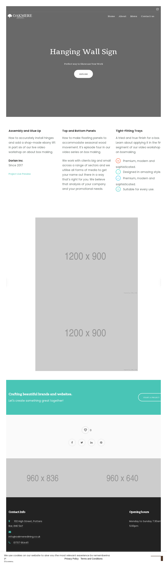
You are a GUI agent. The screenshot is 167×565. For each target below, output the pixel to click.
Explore (83, 74)
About (122, 16)
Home (111, 16)
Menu (133, 16)
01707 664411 (21, 542)
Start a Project (151, 397)
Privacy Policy (72, 558)
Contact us (147, 16)
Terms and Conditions (91, 558)
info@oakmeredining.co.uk (24, 536)
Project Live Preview (20, 174)
